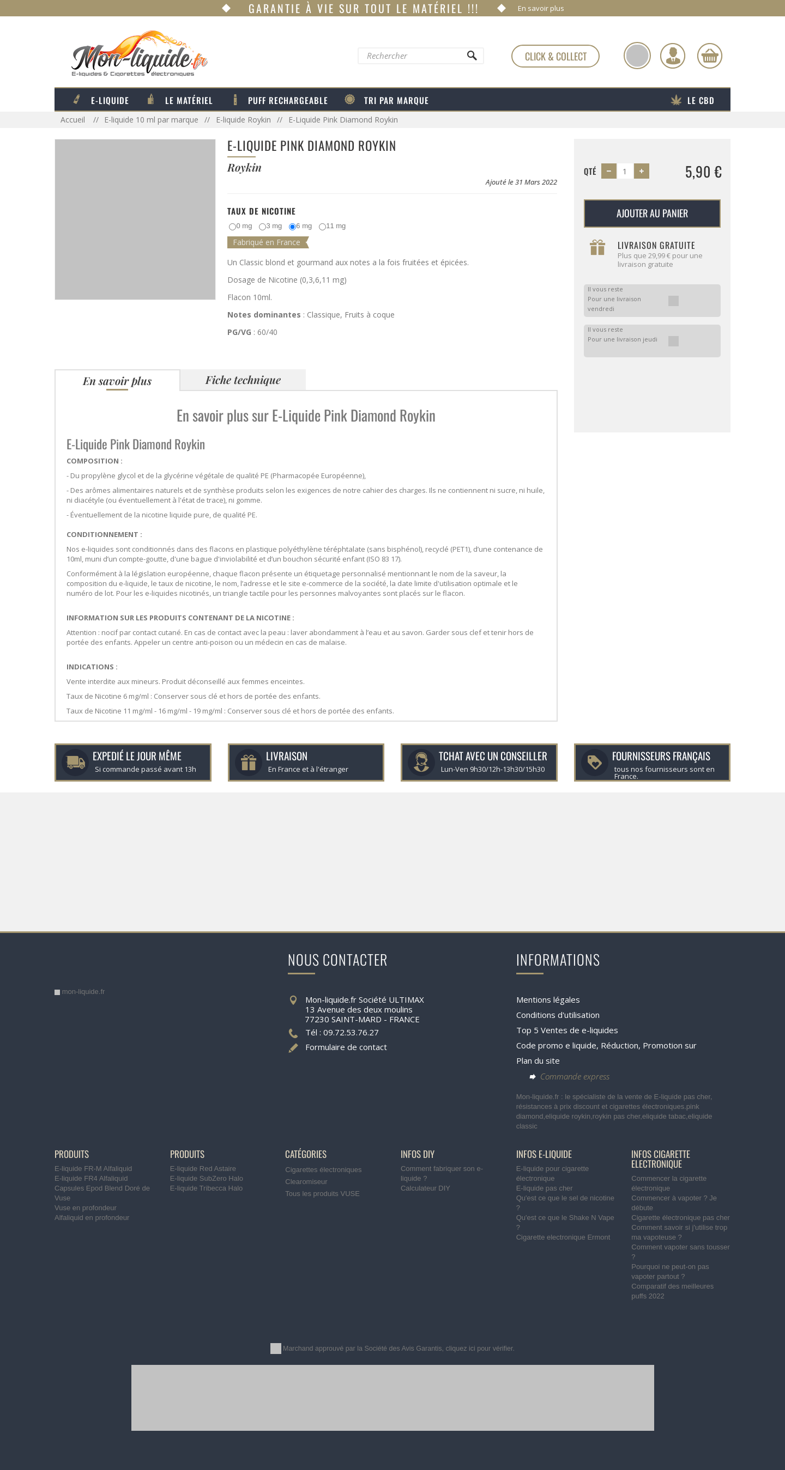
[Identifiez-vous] (672, 55)
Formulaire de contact (346, 1046)
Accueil (74, 119)
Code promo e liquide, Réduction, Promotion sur (606, 1045)
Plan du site (538, 1060)
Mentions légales (548, 999)
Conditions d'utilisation (558, 1014)
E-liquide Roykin (243, 119)
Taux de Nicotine (261, 211)
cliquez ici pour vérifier (479, 1348)
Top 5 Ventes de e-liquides (567, 1029)
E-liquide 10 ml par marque (151, 119)
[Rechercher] (471, 58)
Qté (590, 171)
